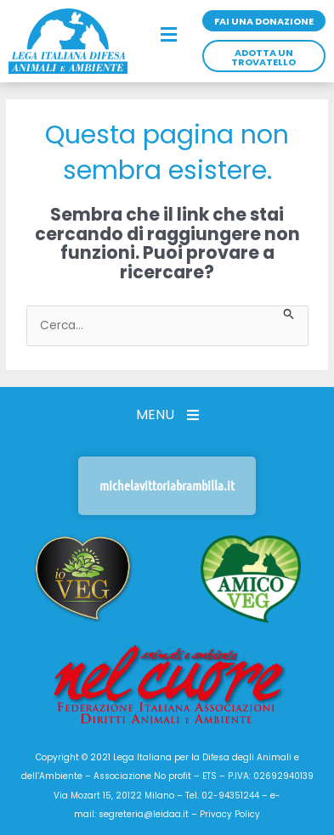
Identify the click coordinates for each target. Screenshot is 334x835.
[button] (168, 35)
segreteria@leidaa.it (144, 814)
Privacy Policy (230, 814)
